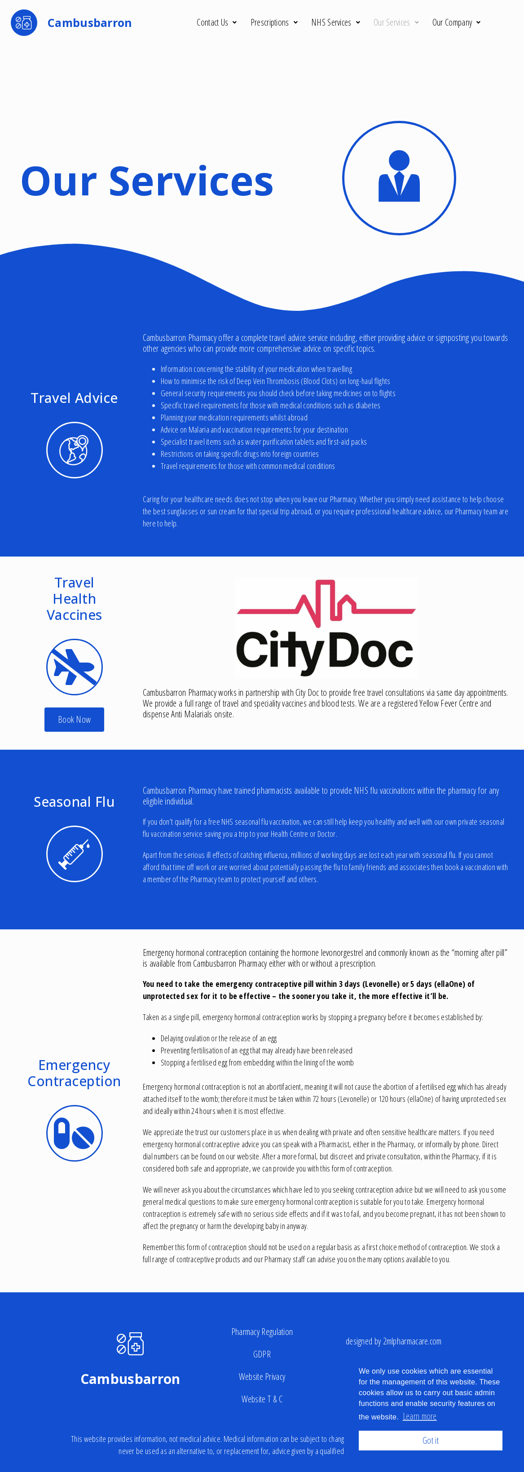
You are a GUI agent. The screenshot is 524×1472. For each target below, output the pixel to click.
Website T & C (262, 1399)
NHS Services (335, 22)
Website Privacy (262, 1376)
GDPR (262, 1354)
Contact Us (217, 22)
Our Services (396, 22)
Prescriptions (274, 22)
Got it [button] (431, 1440)
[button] (74, 719)
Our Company (456, 22)
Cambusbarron (130, 1379)
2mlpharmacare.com (412, 1341)
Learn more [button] (420, 1416)
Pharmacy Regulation (262, 1332)
